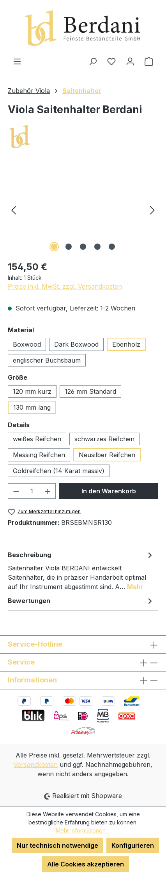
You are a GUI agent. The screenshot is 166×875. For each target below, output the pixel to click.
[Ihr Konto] (130, 61)
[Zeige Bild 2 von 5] (68, 247)
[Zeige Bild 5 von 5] (112, 247)
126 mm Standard (90, 391)
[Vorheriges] (13, 210)
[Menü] (17, 61)
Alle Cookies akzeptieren (85, 864)
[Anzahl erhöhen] (48, 491)
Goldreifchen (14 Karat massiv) (58, 471)
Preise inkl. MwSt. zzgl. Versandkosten (65, 286)
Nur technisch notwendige (57, 845)
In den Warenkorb (108, 491)
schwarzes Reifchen (104, 439)
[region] (83, 210)
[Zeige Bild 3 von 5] (83, 247)
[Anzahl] (32, 491)
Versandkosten (36, 764)
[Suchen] (92, 61)
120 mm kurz (32, 391)
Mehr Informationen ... (83, 830)
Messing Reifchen (39, 455)
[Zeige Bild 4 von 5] (97, 247)
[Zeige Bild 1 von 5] (54, 247)
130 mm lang (32, 407)
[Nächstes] (152, 210)
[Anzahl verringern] (16, 491)
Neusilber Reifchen (107, 455)
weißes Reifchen (37, 439)
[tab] (81, 570)
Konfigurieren (132, 845)
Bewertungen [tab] (81, 600)
